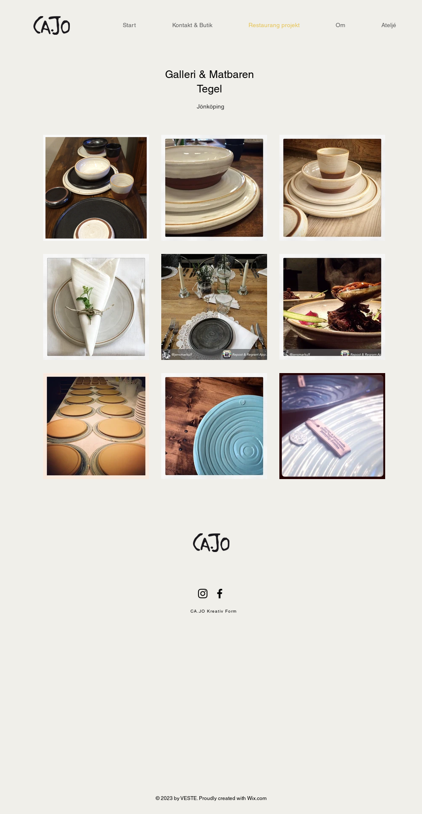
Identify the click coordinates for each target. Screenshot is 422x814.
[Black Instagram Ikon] (202, 593)
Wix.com (257, 798)
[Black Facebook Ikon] (219, 593)
